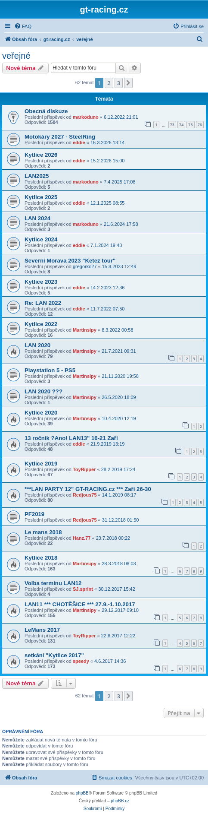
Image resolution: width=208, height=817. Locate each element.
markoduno (86, 117)
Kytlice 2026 (41, 155)
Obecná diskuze (46, 111)
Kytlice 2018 (41, 557)
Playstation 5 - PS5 (50, 370)
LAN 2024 (37, 218)
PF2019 (34, 514)
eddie (79, 142)
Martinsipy (84, 329)
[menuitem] (22, 26)
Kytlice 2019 (41, 463)
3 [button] (118, 83)
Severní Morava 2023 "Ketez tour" (70, 260)
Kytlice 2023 (41, 282)
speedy (81, 661)
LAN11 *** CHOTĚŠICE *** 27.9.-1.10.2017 (80, 604)
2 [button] (108, 83)
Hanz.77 (82, 538)
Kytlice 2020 (41, 412)
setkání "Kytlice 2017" (54, 655)
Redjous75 (85, 494)
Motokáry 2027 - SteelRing (60, 136)
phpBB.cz (120, 800)
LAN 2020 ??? (43, 391)
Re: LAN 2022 (43, 303)
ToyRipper (84, 469)
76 (200, 124)
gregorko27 (85, 266)
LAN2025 (37, 176)
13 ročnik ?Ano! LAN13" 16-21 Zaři (71, 438)
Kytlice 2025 (41, 197)
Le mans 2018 (43, 532)
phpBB (82, 793)
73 (172, 124)
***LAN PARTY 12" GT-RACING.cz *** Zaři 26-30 (88, 489)
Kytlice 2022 (41, 324)
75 (190, 124)
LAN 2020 (37, 345)
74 (181, 124)
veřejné (16, 55)
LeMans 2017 (42, 630)
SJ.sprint (83, 589)
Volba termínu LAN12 (53, 583)
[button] (128, 83)
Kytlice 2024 (41, 239)
